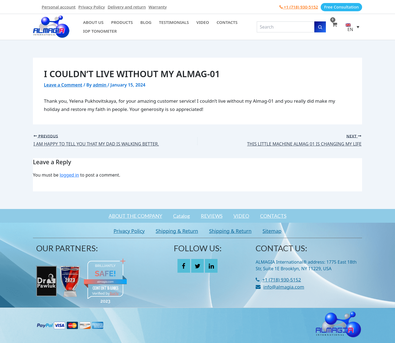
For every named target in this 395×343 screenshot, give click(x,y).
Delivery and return (127, 7)
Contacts (211, 24)
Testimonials (164, 24)
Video (190, 24)
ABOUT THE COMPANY (135, 216)
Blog (138, 24)
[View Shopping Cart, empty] (334, 27)
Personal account (59, 7)
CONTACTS (273, 216)
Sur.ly (114, 293)
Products (117, 24)
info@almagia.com (283, 287)
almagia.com (105, 281)
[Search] (320, 26)
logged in (69, 175)
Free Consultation (341, 7)
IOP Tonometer (98, 30)
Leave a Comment (63, 85)
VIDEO (241, 216)
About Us (92, 24)
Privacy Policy (91, 7)
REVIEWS (211, 216)
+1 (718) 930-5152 (299, 7)
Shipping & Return (177, 231)
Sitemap (272, 231)
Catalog (181, 216)
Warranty (158, 7)
